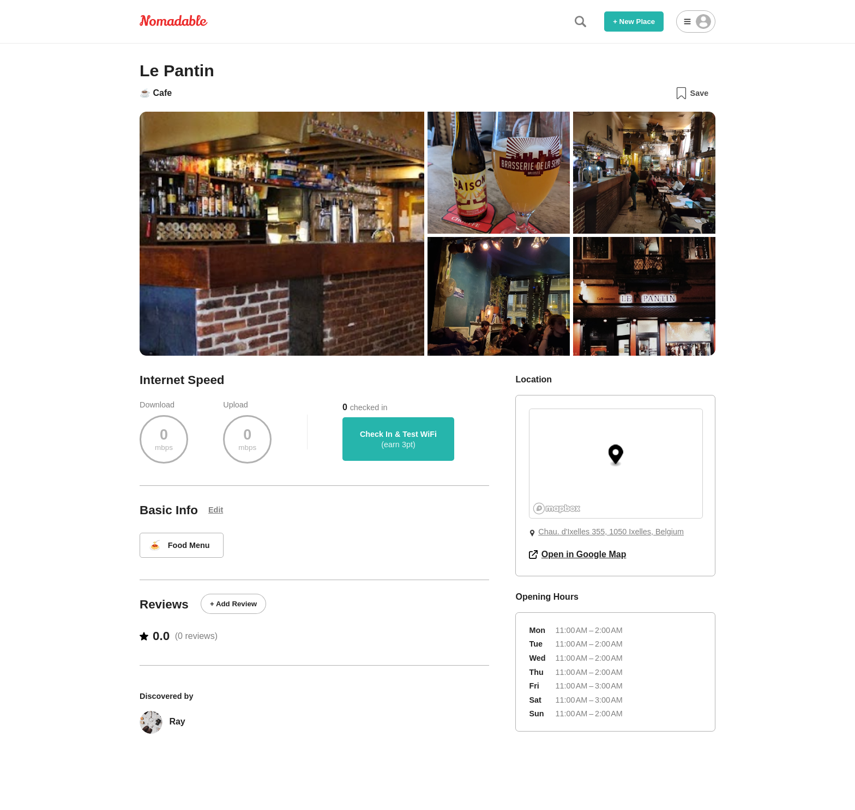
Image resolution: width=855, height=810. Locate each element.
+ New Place (634, 21)
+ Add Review (233, 604)
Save (691, 93)
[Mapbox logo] (557, 508)
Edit (215, 510)
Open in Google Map (577, 554)
